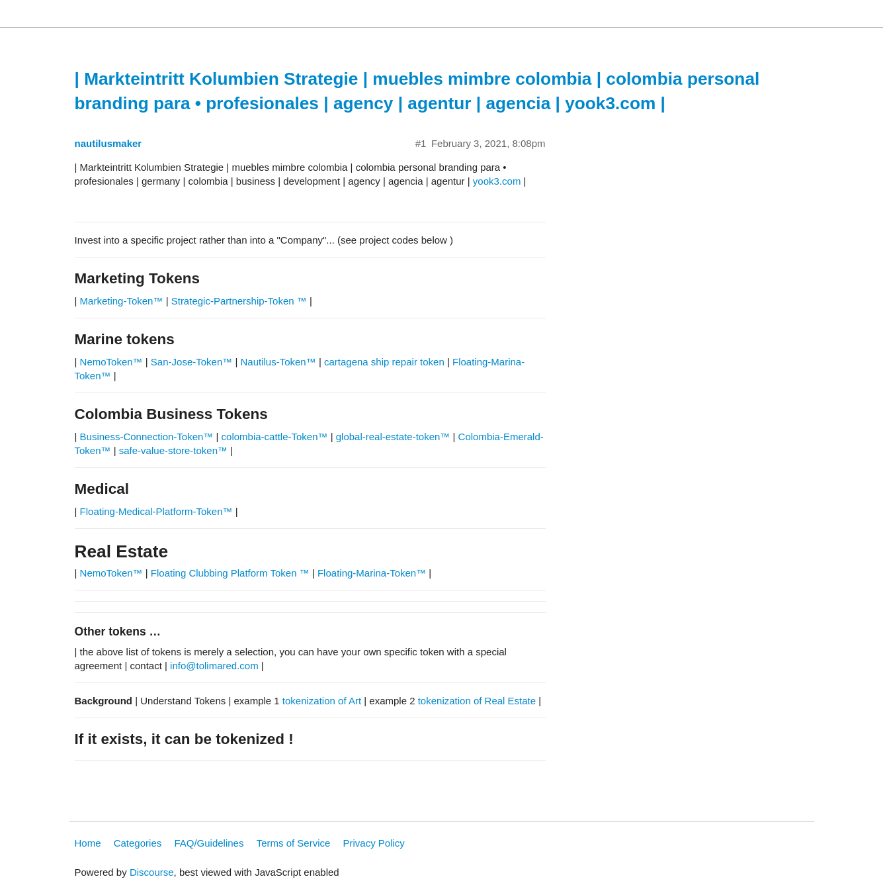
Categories (138, 843)
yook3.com (497, 181)
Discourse (152, 872)
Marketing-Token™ (121, 300)
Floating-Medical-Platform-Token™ (156, 511)
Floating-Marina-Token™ (371, 573)
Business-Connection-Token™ (148, 436)
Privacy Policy (374, 843)
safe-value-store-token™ (173, 450)
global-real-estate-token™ (393, 436)
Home (88, 843)
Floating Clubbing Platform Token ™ (230, 573)
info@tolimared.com (214, 665)
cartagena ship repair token (384, 361)
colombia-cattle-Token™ (275, 436)
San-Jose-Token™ (191, 361)
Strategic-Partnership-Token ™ (240, 300)
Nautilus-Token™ (278, 361)
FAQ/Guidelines (208, 843)
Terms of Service (294, 843)
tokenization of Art (321, 700)
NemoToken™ (111, 361)
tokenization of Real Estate (477, 700)
